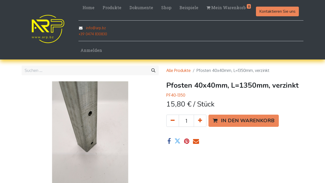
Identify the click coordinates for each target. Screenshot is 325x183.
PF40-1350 (175, 95)
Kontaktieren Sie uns (277, 11)
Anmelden (91, 50)
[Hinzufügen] (200, 121)
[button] (243, 121)
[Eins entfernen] (172, 121)
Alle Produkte (178, 70)
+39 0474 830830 (92, 34)
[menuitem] (88, 8)
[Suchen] (153, 70)
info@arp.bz (96, 28)
